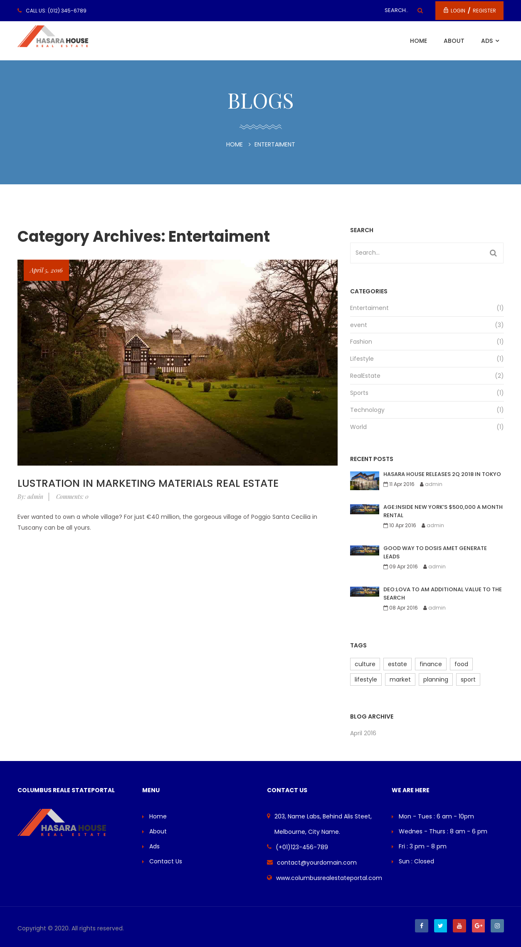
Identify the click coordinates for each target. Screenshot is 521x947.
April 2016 (363, 733)
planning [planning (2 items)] (435, 679)
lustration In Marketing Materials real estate (148, 483)
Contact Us (165, 861)
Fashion (361, 341)
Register (484, 10)
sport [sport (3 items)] (468, 679)
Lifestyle (362, 359)
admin (433, 484)
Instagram (497, 925)
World (358, 427)
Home (418, 41)
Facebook (420, 925)
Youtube (459, 925)
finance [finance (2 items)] (431, 664)
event (358, 325)
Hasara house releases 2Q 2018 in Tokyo (442, 474)
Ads (487, 41)
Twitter (440, 925)
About (454, 41)
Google (478, 925)
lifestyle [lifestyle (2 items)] (366, 679)
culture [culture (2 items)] (365, 664)
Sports (359, 393)
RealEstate (365, 376)
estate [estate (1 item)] (397, 664)
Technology (367, 410)
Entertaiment (369, 308)
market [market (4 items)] (400, 679)
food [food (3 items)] (461, 664)
